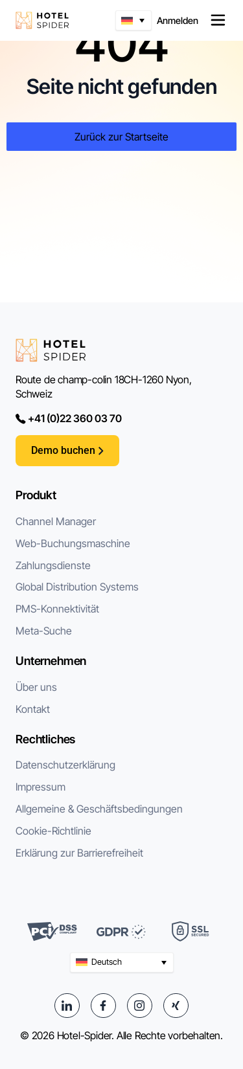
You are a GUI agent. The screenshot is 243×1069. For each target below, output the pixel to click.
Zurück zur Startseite (121, 136)
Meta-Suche (44, 630)
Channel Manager (56, 521)
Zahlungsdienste (53, 565)
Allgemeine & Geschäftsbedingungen (99, 808)
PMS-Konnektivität (57, 608)
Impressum (40, 786)
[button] (133, 20)
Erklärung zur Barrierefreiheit (79, 852)
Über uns (36, 687)
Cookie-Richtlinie (53, 830)
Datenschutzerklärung (65, 764)
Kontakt (33, 709)
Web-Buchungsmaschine (73, 543)
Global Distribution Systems (77, 586)
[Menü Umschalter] (218, 20)
